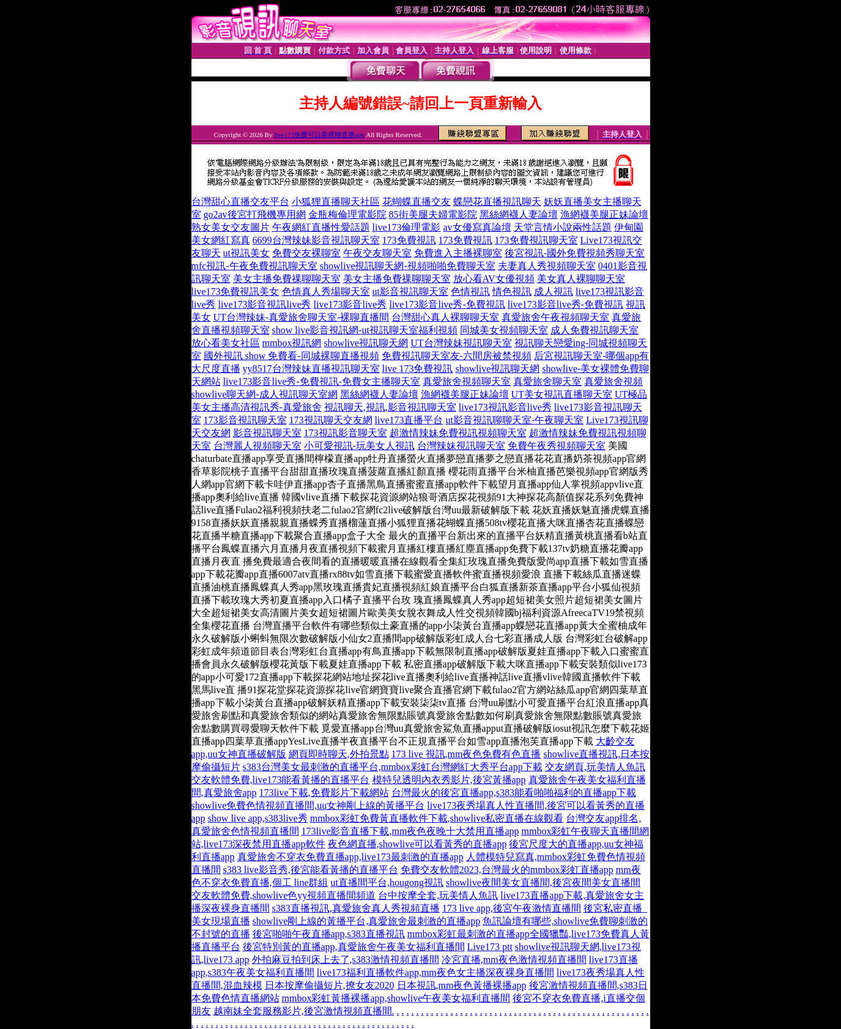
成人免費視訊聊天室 (594, 330)
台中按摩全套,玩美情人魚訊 (438, 895)
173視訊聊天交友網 (330, 420)
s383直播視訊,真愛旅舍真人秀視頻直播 (356, 908)
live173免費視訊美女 (235, 291)
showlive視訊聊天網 (366, 343)
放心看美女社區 (225, 343)
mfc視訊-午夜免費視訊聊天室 (254, 266)
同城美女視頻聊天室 (504, 330)
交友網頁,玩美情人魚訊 (595, 767)
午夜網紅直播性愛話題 (321, 227)
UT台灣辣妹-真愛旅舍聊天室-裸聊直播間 (301, 317)
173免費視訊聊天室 (536, 240)
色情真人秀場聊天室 (326, 291)
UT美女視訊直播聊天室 (561, 394)
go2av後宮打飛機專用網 (255, 214)
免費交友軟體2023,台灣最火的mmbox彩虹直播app (507, 869)
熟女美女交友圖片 (230, 227)
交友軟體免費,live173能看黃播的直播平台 (280, 780)
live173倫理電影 (406, 227)
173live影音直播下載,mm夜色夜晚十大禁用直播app (410, 831)
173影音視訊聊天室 (245, 420)
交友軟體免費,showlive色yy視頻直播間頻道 (283, 895)
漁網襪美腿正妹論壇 (604, 214)
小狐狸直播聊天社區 (336, 201)
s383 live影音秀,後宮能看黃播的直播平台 (310, 869)
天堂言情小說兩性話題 (563, 227)
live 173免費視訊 (417, 368)
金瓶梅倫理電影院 (347, 214)
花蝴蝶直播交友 (416, 201)
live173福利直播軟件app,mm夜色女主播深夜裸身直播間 (435, 972)
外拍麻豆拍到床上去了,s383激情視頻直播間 (345, 959)
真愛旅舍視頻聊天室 (467, 381)
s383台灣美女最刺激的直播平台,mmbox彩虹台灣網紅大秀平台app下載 (393, 767)
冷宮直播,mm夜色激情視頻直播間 (514, 959)
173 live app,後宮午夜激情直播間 (511, 908)
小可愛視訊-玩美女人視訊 (359, 445)
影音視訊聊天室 (267, 433)
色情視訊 (470, 291)
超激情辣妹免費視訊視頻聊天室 (458, 433)
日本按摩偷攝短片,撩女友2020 (330, 985)
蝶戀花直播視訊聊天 (497, 201)
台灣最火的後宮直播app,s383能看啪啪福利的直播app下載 (513, 792)
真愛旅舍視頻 (613, 381)
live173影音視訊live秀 (264, 304)
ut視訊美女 (246, 253)
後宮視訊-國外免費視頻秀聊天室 (575, 253)
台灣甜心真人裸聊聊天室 (445, 317)
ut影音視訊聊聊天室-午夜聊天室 (515, 420)
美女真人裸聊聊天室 (581, 278)
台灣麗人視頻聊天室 (257, 445)
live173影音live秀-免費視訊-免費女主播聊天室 (322, 381)
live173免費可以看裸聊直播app (319, 134)
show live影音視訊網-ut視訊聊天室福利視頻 (365, 330)
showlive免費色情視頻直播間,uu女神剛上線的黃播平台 (308, 805)
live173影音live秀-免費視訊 (447, 304)
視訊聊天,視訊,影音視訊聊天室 (390, 407)
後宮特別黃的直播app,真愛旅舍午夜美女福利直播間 (354, 947)
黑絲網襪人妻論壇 (519, 214)
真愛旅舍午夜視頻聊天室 (555, 317)
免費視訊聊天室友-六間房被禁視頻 (457, 356)
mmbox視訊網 (292, 343)
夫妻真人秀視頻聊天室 (547, 266)
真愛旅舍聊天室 (547, 381)
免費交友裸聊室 (306, 253)
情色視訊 (512, 291)
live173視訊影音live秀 (505, 407)
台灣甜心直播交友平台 (240, 201)
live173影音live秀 (350, 304)
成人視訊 (553, 291)
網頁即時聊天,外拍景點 (339, 754)
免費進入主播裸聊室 (458, 253)
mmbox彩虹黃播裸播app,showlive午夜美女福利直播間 (396, 998)
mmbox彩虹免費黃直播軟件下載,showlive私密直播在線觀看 (437, 818)
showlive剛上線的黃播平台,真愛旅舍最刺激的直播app (367, 921)
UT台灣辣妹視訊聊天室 (460, 343)
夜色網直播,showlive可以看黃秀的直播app (417, 844)
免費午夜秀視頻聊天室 (557, 445)
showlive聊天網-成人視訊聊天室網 (264, 394)
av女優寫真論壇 (477, 227)
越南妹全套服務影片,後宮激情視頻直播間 (302, 1011)
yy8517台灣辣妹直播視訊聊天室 (311, 368)
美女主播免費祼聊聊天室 (287, 278)
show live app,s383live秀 (258, 818)
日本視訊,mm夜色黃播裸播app (462, 985)
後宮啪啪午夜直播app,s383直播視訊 (329, 934)
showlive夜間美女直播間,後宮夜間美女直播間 (543, 882)
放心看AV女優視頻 (494, 278)
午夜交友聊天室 (377, 253)
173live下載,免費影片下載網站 (324, 792)
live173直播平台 (409, 420)
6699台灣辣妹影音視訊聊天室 (316, 240)
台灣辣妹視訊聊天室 (461, 445)
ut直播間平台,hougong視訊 (387, 882)
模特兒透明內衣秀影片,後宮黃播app (449, 780)
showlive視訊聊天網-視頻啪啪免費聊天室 (407, 266)
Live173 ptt (490, 947)
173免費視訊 (409, 240)
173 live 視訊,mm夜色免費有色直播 (466, 754)
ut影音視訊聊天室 (410, 291)
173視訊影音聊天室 (345, 433)
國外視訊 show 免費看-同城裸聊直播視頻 (291, 356)
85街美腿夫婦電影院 (433, 214)
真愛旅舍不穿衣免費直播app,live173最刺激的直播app (350, 857)
